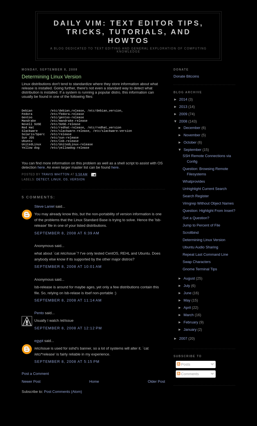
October (191, 142)
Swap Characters (196, 262)
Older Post (156, 389)
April (188, 307)
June (188, 293)
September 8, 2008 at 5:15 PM (67, 369)
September (193, 150)
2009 (183, 114)
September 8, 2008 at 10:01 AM (68, 274)
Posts (183, 364)
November (193, 135)
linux (56, 186)
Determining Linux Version (203, 240)
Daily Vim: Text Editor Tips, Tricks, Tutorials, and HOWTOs (128, 32)
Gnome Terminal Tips (199, 269)
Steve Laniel (44, 214)
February (191, 322)
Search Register (195, 196)
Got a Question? (195, 218)
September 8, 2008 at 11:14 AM (68, 307)
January (191, 329)
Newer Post (31, 389)
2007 (183, 338)
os (65, 186)
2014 (183, 99)
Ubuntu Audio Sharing (200, 247)
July (187, 286)
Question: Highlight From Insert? (208, 211)
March (189, 315)
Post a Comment (35, 381)
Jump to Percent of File (201, 225)
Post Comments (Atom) (63, 399)
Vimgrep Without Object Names (208, 203)
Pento (39, 320)
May (187, 300)
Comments (188, 374)
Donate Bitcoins (186, 76)
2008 (183, 121)
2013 (183, 107)
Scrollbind (190, 232)
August (190, 278)
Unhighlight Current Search (204, 189)
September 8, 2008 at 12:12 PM (68, 335)
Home (94, 389)
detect (42, 186)
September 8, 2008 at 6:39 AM (66, 240)
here (41, 175)
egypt (38, 348)
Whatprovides (193, 181)
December (193, 128)
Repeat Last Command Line (205, 254)
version (77, 186)
